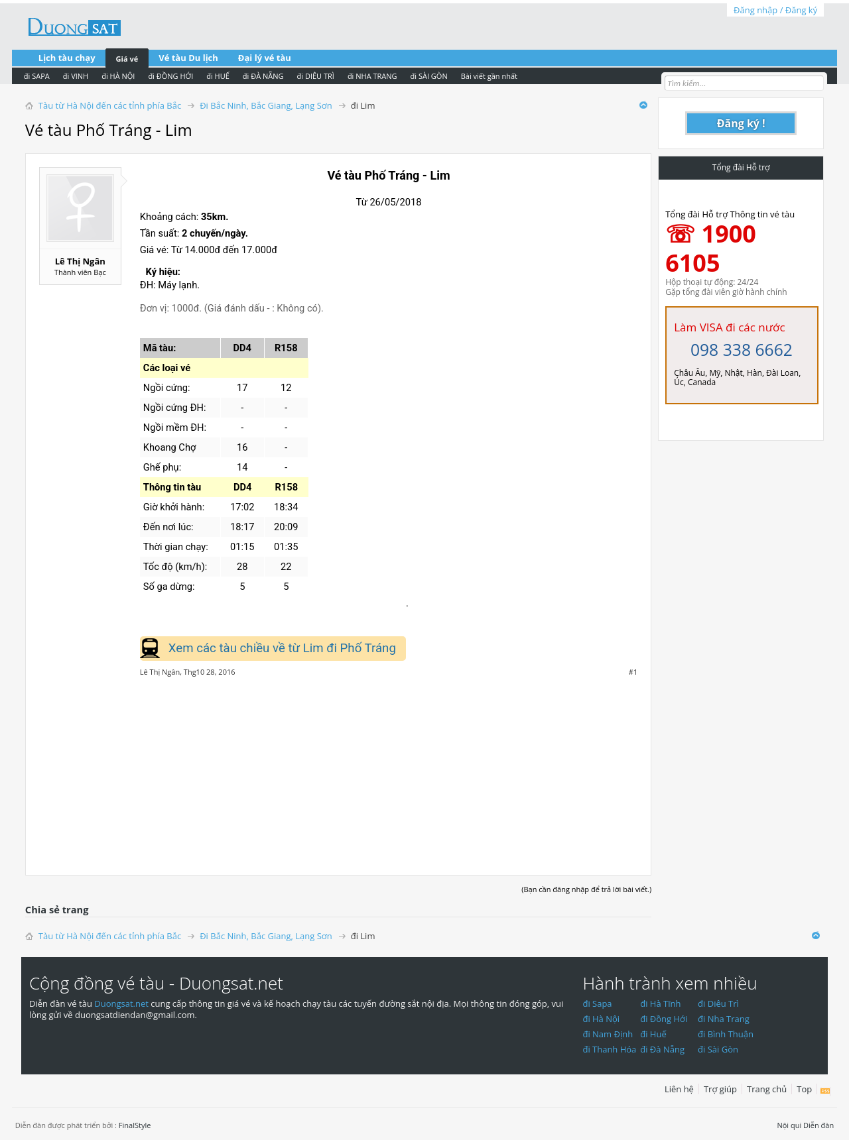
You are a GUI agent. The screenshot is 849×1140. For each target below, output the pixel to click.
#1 (633, 672)
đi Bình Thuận (725, 1034)
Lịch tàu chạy (67, 58)
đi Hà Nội (601, 1019)
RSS (825, 1091)
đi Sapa (597, 1003)
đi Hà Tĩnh (660, 1003)
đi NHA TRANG (372, 76)
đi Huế (653, 1034)
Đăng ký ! (741, 123)
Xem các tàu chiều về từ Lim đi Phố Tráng (282, 648)
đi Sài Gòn (718, 1049)
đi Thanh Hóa (609, 1049)
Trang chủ (767, 1089)
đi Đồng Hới (663, 1019)
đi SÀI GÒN (429, 76)
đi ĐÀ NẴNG (263, 76)
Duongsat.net (122, 1003)
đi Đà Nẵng (662, 1049)
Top (804, 1089)
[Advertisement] (338, 769)
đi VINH (75, 76)
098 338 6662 (741, 350)
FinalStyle (135, 1125)
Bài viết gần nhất (489, 76)
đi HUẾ (217, 76)
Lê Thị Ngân (80, 261)
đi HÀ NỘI (118, 76)
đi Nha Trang (724, 1019)
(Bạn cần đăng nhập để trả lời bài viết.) (586, 889)
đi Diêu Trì (718, 1003)
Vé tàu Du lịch (188, 58)
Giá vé (127, 59)
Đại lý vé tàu (264, 58)
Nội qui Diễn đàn (805, 1125)
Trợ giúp (720, 1089)
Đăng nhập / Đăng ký (775, 10)
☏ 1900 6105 (710, 248)
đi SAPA (37, 76)
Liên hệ (679, 1089)
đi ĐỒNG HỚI (170, 76)
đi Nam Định (607, 1034)
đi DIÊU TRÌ (315, 76)
